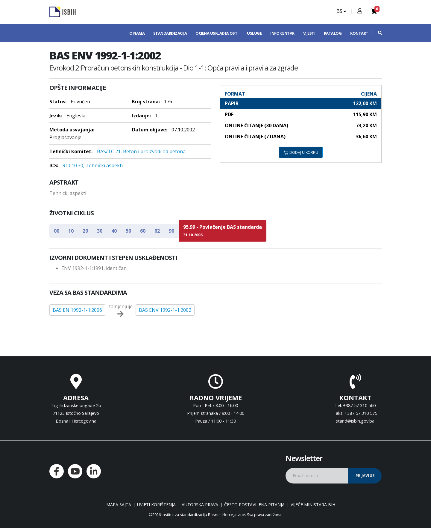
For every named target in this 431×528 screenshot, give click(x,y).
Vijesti (309, 33)
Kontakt (359, 33)
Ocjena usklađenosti (217, 33)
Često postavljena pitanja (254, 505)
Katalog (333, 33)
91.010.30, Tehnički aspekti (93, 165)
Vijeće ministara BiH (313, 505)
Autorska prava (200, 505)
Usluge (254, 33)
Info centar (282, 33)
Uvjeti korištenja (156, 505)
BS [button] (341, 11)
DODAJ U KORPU (301, 152)
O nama (137, 33)
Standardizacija (170, 33)
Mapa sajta (118, 505)
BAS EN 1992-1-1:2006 (77, 310)
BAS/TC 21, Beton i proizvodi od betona (141, 151)
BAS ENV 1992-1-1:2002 (165, 310)
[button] (377, 33)
